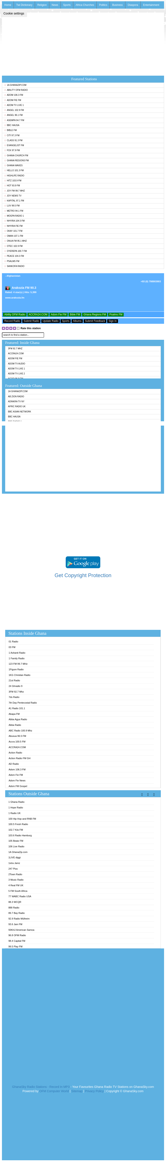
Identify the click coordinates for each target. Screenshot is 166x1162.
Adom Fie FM (13, 100)
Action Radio (15, 752)
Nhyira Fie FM (13, 226)
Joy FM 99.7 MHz (15, 191)
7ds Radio (14, 697)
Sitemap (76, 1091)
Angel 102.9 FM (14, 110)
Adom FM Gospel (18, 786)
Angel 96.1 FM (14, 115)
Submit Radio (31, 320)
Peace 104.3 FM (14, 256)
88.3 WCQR (14, 902)
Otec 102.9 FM (13, 246)
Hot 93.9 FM (12, 185)
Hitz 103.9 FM (13, 180)
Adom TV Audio (16, 363)
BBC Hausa (12, 125)
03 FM (12, 647)
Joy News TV (13, 196)
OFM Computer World (54, 1091)
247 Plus (13, 868)
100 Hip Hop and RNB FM (22, 818)
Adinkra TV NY (16, 401)
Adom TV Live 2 (16, 373)
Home (7, 4)
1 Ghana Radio (16, 802)
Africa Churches (85, 4)
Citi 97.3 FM (12, 135)
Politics (103, 4)
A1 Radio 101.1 (17, 708)
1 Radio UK (14, 813)
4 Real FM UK (15, 885)
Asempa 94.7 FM (14, 120)
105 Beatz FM (15, 841)
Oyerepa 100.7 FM (16, 251)
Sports (67, 4)
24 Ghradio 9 (15, 686)
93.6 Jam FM (15, 924)
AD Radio (14, 764)
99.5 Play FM (15, 946)
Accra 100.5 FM (17, 741)
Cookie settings (13, 13)
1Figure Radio (16, 669)
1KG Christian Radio (19, 675)
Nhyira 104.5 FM (15, 221)
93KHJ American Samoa (21, 930)
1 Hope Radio (15, 807)
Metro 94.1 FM (14, 211)
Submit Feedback (95, 320)
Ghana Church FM (16, 155)
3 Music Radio (16, 879)
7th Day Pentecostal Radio (23, 702)
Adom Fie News (17, 780)
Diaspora (133, 4)
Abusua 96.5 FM (17, 736)
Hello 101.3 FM (14, 170)
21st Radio (14, 680)
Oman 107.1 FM (14, 236)
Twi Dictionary (24, 4)
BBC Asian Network (19, 411)
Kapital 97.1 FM (14, 201)
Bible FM (11, 130)
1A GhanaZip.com (15, 85)
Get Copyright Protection (83, 575)
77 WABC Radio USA (19, 896)
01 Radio (13, 641)
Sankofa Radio (14, 266)
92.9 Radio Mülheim (19, 918)
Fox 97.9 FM (12, 150)
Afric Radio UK (17, 406)
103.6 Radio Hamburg (20, 835)
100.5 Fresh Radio (18, 824)
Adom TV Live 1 (14, 105)
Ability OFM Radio (16, 90)
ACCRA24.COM (38, 314)
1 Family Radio (16, 658)
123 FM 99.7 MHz (18, 663)
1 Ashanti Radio (17, 652)
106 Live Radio (16, 846)
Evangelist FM (14, 145)
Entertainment (151, 4)
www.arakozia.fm (14, 297)
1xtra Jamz (14, 863)
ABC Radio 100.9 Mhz (20, 730)
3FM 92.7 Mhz (15, 348)
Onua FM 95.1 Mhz (16, 241)
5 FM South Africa (17, 891)
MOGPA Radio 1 (14, 216)
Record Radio (12, 320)
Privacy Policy (94, 1091)
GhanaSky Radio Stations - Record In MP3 (41, 1087)
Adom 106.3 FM (14, 95)
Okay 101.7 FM (13, 231)
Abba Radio (15, 725)
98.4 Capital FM (16, 941)
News (55, 4)
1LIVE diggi (14, 857)
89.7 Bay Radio (16, 913)
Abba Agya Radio (18, 719)
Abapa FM (14, 714)
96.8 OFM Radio (17, 935)
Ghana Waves (13, 165)
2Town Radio (15, 874)
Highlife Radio (14, 175)
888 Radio (13, 907)
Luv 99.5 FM (12, 205)
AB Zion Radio (16, 396)
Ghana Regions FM (17, 160)
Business (117, 4)
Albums (77, 320)
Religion (42, 4)
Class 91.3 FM (13, 140)
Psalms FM (12, 261)
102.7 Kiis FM (15, 829)
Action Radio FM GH (19, 758)
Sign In (113, 320)
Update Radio (50, 320)
